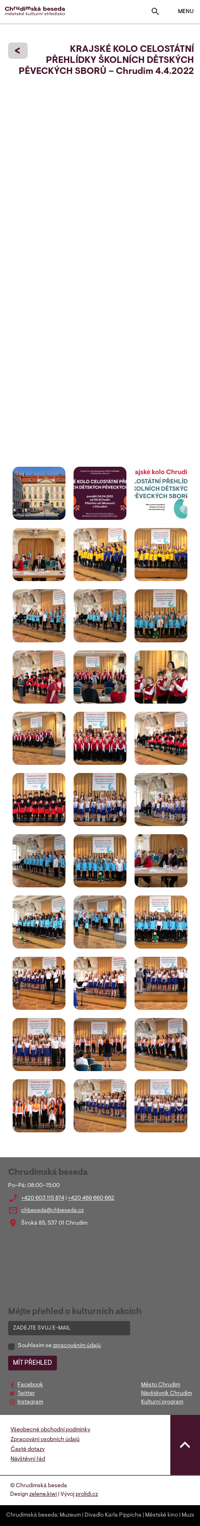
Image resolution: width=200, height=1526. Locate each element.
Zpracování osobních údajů (45, 1440)
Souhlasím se (59, 1346)
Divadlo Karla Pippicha (113, 1515)
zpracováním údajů (77, 1346)
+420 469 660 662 (91, 1198)
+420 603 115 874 (42, 1198)
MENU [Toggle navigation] (180, 11)
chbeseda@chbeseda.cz (52, 1211)
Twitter (26, 1394)
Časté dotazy (28, 1449)
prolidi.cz (87, 1494)
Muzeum (70, 1515)
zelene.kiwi (43, 1494)
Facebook (30, 1385)
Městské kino (161, 1515)
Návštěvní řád (28, 1459)
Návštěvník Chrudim (166, 1394)
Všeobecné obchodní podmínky (50, 1430)
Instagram (30, 1402)
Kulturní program (162, 1402)
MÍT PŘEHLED (32, 1363)
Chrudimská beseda (31, 1515)
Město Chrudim (160, 1385)
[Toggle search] (155, 13)
